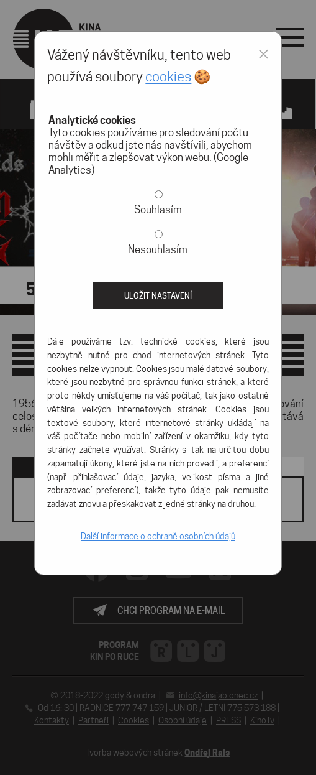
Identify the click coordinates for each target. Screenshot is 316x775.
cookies (168, 76)
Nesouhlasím (157, 249)
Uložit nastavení (158, 295)
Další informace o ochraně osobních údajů (158, 536)
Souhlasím (158, 209)
